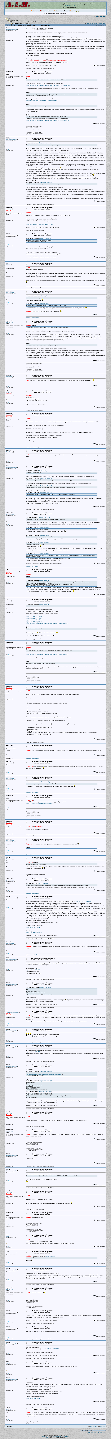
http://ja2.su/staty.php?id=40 (34, 622)
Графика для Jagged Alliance (32, 317)
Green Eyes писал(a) (46, 478)
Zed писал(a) (43, 296)
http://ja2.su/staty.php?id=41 (34, 620)
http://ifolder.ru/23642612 (52, 1349)
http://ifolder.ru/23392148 (33, 970)
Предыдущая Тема (90, 23)
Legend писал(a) (44, 883)
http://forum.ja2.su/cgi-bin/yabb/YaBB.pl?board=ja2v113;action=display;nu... (48, 85)
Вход (64, 5)
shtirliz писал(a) (44, 303)
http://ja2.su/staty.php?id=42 (34, 618)
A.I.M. (9, 18)
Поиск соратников (15, 21)
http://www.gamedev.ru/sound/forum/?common (39, 803)
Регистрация (71, 5)
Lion (39, 21)
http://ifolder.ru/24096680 (33, 1398)
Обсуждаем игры (14, 20)
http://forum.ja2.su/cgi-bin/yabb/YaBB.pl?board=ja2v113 (42, 100)
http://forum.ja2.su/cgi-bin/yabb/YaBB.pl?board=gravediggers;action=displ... (47, 623)
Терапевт (30, 21)
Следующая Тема (100, 23)
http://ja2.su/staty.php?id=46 (34, 616)
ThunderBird (44, 21)
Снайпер (35, 21)
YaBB (47, 1437)
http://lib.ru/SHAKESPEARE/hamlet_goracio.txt (40, 224)
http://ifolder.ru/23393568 (33, 1052)
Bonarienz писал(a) (45, 238)
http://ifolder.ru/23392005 (33, 927)
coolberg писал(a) (44, 517)
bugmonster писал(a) (45, 143)
